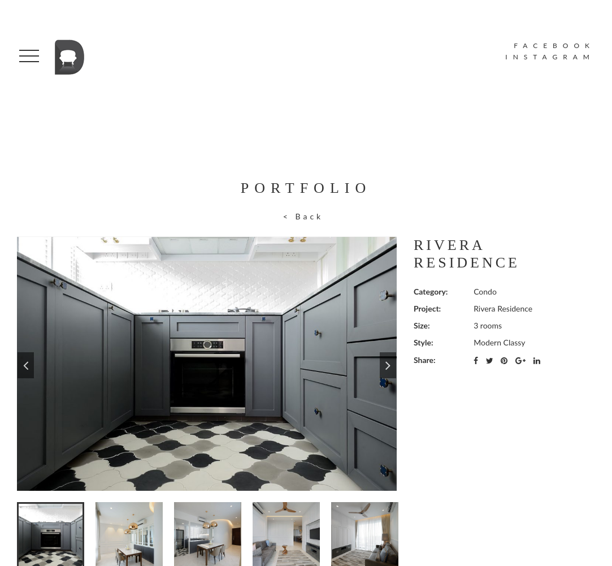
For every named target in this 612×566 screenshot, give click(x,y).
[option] (207, 363)
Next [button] (388, 363)
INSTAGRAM (550, 57)
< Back (303, 216)
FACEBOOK (554, 45)
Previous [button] (26, 363)
